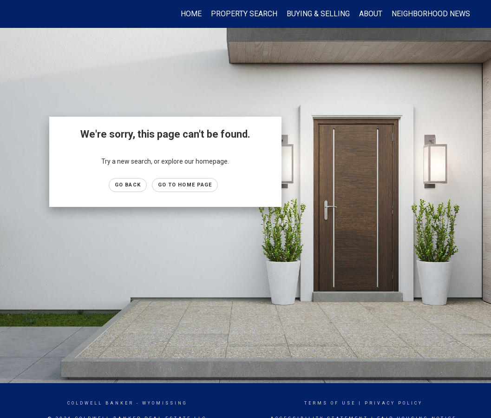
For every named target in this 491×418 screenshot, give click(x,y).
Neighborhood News (431, 13)
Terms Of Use (330, 403)
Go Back (128, 185)
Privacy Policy (394, 403)
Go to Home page (185, 185)
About (370, 13)
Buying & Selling (318, 13)
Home (191, 13)
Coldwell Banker (100, 403)
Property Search (244, 13)
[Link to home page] (25, 14)
